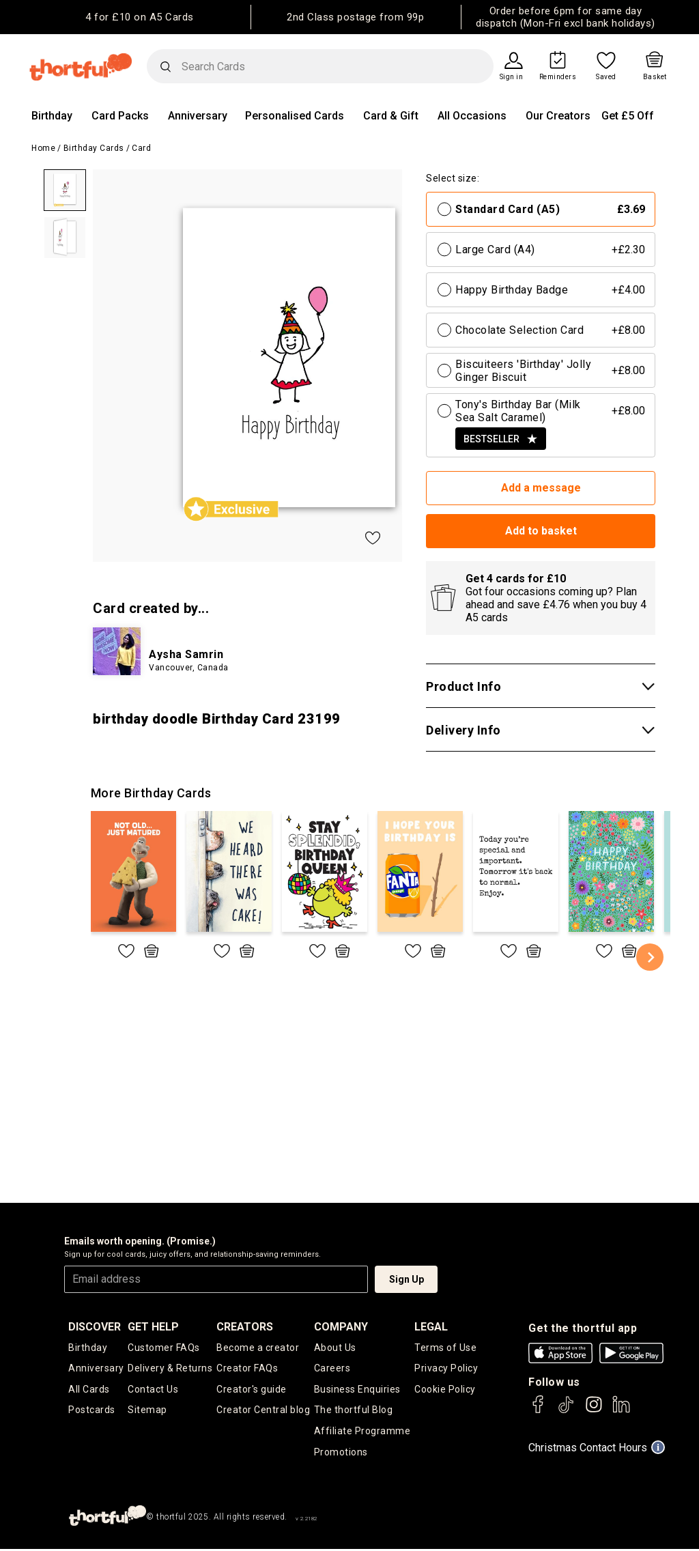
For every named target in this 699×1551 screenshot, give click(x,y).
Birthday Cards (93, 148)
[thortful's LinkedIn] (621, 1410)
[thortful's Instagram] (594, 1410)
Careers (332, 1368)
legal (431, 1326)
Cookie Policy (445, 1389)
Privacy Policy (446, 1368)
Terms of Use (445, 1347)
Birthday (51, 115)
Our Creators (558, 115)
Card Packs (120, 115)
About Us (335, 1347)
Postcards (91, 1411)
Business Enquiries (357, 1389)
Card (141, 148)
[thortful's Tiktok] (566, 1410)
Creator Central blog (263, 1411)
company (341, 1326)
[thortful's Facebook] (538, 1410)
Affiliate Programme (362, 1432)
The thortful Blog (353, 1411)
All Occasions (472, 115)
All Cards (89, 1389)
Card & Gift (390, 115)
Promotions (341, 1453)
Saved (606, 77)
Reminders (558, 77)
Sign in (512, 77)
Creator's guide (251, 1389)
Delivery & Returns (170, 1368)
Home (43, 148)
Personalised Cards (294, 115)
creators (244, 1326)
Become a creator (257, 1347)
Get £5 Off (627, 115)
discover (94, 1326)
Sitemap (147, 1411)
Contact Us (153, 1389)
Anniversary (197, 115)
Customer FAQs (164, 1347)
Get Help (153, 1326)
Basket (655, 77)
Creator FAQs (247, 1368)
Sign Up (406, 1279)
